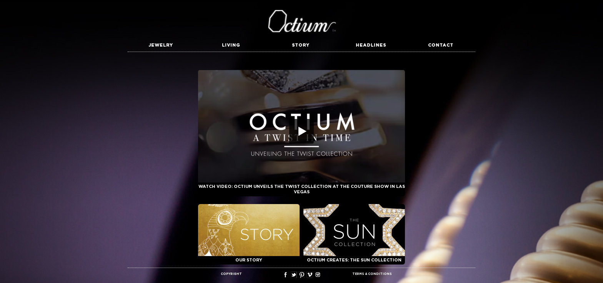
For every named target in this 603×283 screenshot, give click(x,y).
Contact (440, 45)
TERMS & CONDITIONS (372, 274)
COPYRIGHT (231, 274)
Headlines (371, 45)
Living (231, 45)
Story (301, 45)
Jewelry (160, 45)
